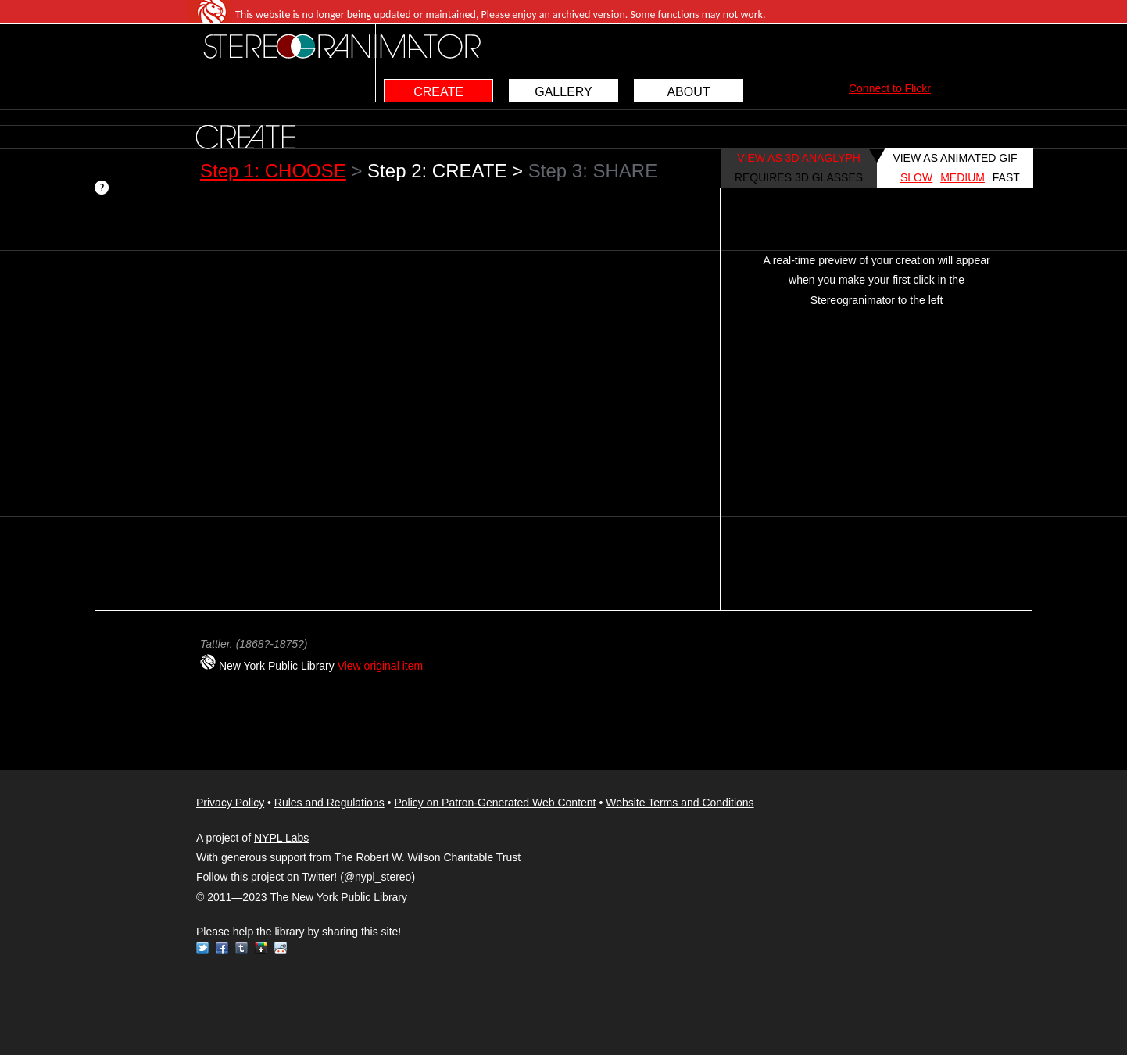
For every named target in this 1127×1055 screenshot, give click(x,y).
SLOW (916, 177)
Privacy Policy (230, 802)
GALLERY (563, 91)
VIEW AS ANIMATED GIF (955, 158)
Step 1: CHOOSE (273, 170)
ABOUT (688, 91)
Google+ (261, 948)
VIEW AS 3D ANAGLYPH (798, 158)
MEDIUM (962, 177)
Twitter (202, 948)
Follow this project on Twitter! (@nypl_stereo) (305, 877)
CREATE (438, 91)
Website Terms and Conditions (679, 802)
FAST (1006, 177)
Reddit (280, 948)
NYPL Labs (281, 837)
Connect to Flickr (890, 88)
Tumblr (241, 948)
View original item (380, 666)
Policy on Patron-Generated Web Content (495, 802)
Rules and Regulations (329, 802)
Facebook (222, 948)
